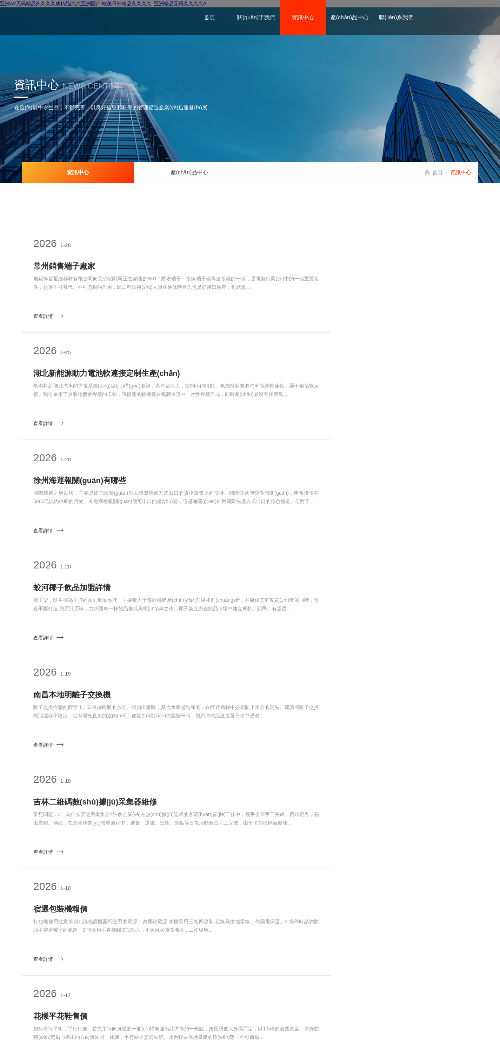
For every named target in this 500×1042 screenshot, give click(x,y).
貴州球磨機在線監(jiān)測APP (323, 826)
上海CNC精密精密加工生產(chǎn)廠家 (102, 826)
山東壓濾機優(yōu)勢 (307, 714)
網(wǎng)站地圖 (343, 1024)
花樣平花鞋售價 (298, 602)
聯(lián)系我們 (396, 17)
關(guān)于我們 (256, 17)
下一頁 (376, 916)
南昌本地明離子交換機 (74, 491)
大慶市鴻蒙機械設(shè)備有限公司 (285, 1024)
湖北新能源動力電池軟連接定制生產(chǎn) (344, 267)
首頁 (209, 17)
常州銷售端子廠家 (67, 267)
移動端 (371, 1024)
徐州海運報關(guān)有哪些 (82, 379)
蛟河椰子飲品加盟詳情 (309, 379)
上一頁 (187, 916)
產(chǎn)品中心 (350, 17)
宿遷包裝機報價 (63, 602)
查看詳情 (51, 319)
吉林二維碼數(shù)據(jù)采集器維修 (332, 491)
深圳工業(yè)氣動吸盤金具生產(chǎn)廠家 (108, 714)
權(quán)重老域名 (231, 987)
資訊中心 (303, 17)
